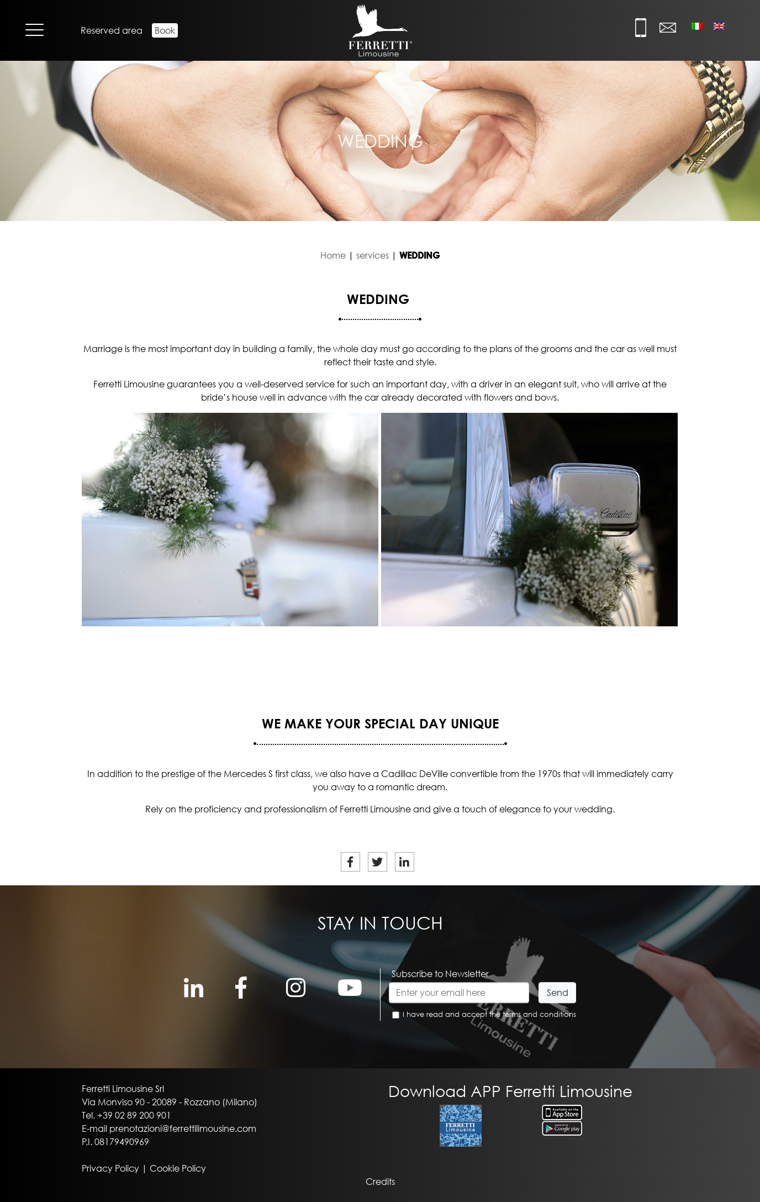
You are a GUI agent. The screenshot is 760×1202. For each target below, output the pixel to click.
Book (165, 30)
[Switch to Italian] (697, 25)
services (372, 255)
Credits (380, 1181)
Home (333, 255)
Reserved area (111, 30)
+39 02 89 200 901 (134, 1115)
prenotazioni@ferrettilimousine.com (182, 1128)
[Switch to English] (719, 25)
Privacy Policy (110, 1168)
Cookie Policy (178, 1168)
